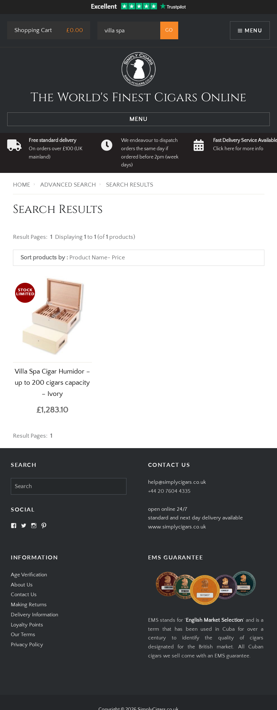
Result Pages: (30, 436)
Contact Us (24, 594)
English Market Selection (214, 620)
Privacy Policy (27, 645)
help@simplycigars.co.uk (177, 482)
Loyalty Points (27, 625)
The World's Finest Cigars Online (138, 97)
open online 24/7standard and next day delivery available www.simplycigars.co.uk (195, 518)
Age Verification (29, 575)
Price (118, 257)
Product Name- (89, 257)
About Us (22, 585)
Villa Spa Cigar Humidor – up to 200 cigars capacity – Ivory (52, 383)
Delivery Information (34, 615)
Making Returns (29, 605)
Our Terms (23, 634)
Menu (253, 30)
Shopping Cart (33, 30)
